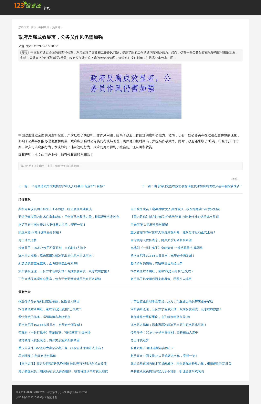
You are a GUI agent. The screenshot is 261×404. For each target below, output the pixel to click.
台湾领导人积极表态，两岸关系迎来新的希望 (161, 240)
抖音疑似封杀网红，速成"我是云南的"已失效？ (162, 271)
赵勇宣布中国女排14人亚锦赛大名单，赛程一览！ (52, 224)
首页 (47, 8)
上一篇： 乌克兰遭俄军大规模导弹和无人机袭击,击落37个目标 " (61, 186)
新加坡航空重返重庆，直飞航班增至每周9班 (48, 263)
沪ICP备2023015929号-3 (31, 397)
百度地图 (51, 397)
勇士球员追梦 (27, 240)
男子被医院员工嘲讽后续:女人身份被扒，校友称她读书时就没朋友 (175, 209)
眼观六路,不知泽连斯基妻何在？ (40, 232)
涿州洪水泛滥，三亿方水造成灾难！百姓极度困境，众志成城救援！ (64, 271)
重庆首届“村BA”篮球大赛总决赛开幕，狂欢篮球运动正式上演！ (173, 232)
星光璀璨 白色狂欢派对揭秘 (149, 224)
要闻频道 (44, 27)
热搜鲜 (56, 27)
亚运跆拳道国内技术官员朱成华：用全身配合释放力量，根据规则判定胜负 (68, 216)
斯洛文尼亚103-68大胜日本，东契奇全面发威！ (162, 255)
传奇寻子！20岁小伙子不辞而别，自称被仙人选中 (52, 248)
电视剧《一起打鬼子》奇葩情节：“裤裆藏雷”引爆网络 (166, 248)
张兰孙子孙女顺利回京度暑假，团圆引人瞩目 (161, 279)
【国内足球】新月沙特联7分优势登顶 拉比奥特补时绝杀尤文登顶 (174, 216)
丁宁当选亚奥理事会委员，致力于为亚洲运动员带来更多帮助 (59, 279)
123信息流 (38, 392)
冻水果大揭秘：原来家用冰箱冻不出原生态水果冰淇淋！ (56, 255)
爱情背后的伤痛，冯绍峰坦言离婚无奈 (156, 263)
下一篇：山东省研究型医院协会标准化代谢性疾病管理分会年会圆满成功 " (192, 186)
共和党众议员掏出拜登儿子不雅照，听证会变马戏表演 (55, 209)
